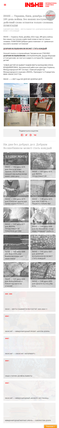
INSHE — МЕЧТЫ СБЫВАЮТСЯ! (25, 29)
